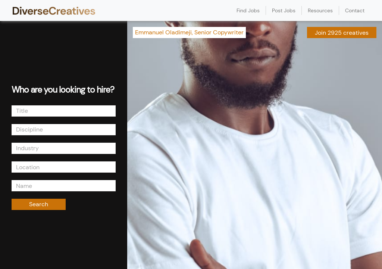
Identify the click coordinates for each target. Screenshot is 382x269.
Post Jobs (283, 10)
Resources (320, 10)
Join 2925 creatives (342, 33)
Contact (354, 10)
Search (38, 204)
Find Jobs (248, 10)
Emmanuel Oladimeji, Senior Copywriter (189, 32)
